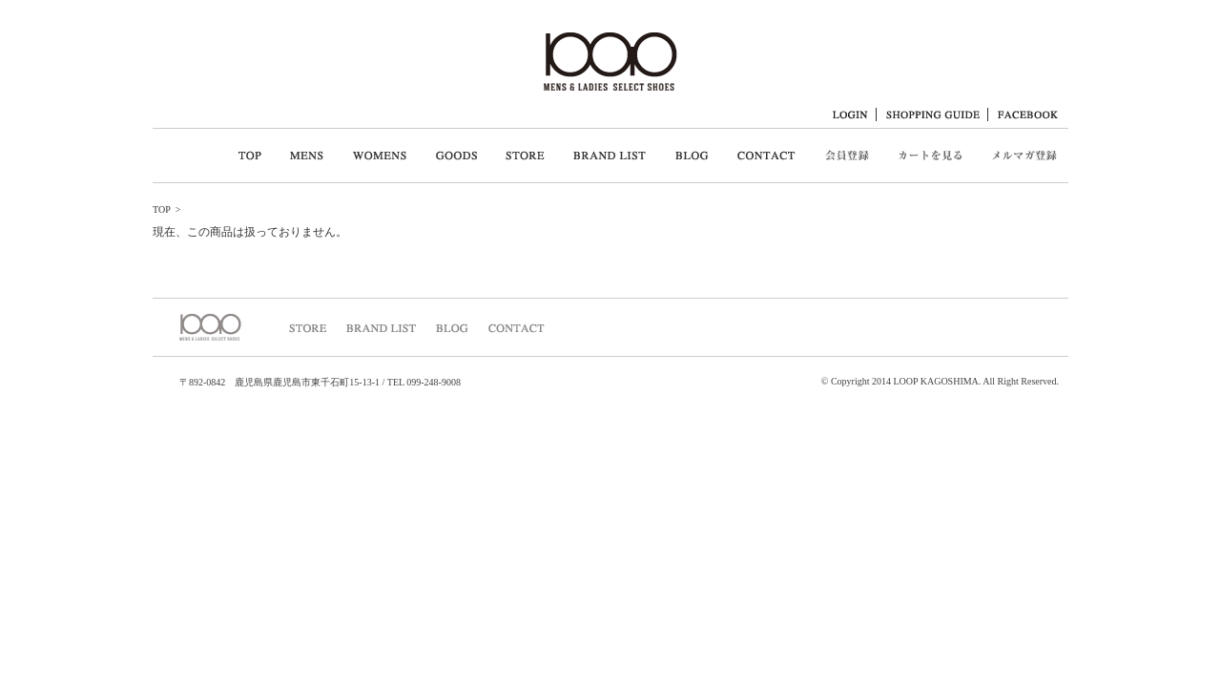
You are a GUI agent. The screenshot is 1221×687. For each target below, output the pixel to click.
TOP (161, 209)
